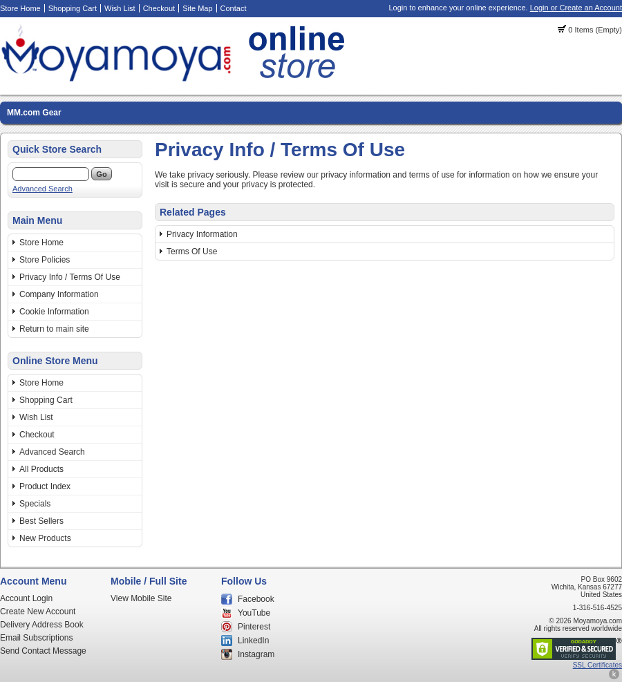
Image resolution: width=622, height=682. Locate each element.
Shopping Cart (72, 8)
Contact (233, 8)
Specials (34, 504)
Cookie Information (54, 311)
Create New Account (37, 611)
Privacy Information (202, 234)
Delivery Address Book (42, 624)
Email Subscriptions (36, 638)
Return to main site (54, 329)
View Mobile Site (141, 598)
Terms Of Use (192, 251)
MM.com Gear (34, 112)
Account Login (26, 598)
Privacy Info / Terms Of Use (69, 277)
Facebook (256, 599)
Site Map (197, 8)
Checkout (159, 8)
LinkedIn (253, 640)
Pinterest (254, 627)
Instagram (256, 654)
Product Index (44, 486)
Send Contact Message (43, 651)
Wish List (119, 8)
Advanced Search (42, 188)
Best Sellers (41, 521)
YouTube (254, 613)
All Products (41, 469)
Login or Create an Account (576, 7)
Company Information (59, 294)
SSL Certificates (597, 665)
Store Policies (44, 260)
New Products (45, 538)
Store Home (20, 8)
